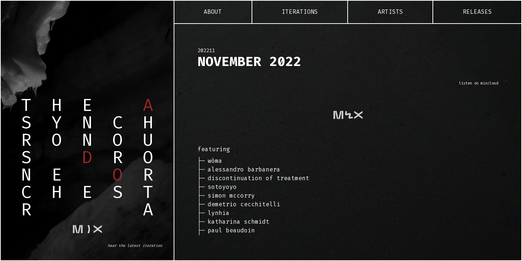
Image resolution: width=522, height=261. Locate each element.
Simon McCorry (231, 195)
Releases (477, 12)
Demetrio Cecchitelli (244, 204)
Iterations (300, 12)
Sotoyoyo (222, 187)
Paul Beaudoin (231, 230)
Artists (390, 12)
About (213, 12)
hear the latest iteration (135, 245)
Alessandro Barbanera (244, 169)
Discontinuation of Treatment (258, 178)
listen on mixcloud (478, 83)
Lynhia (218, 213)
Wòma (215, 161)
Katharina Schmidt (238, 221)
